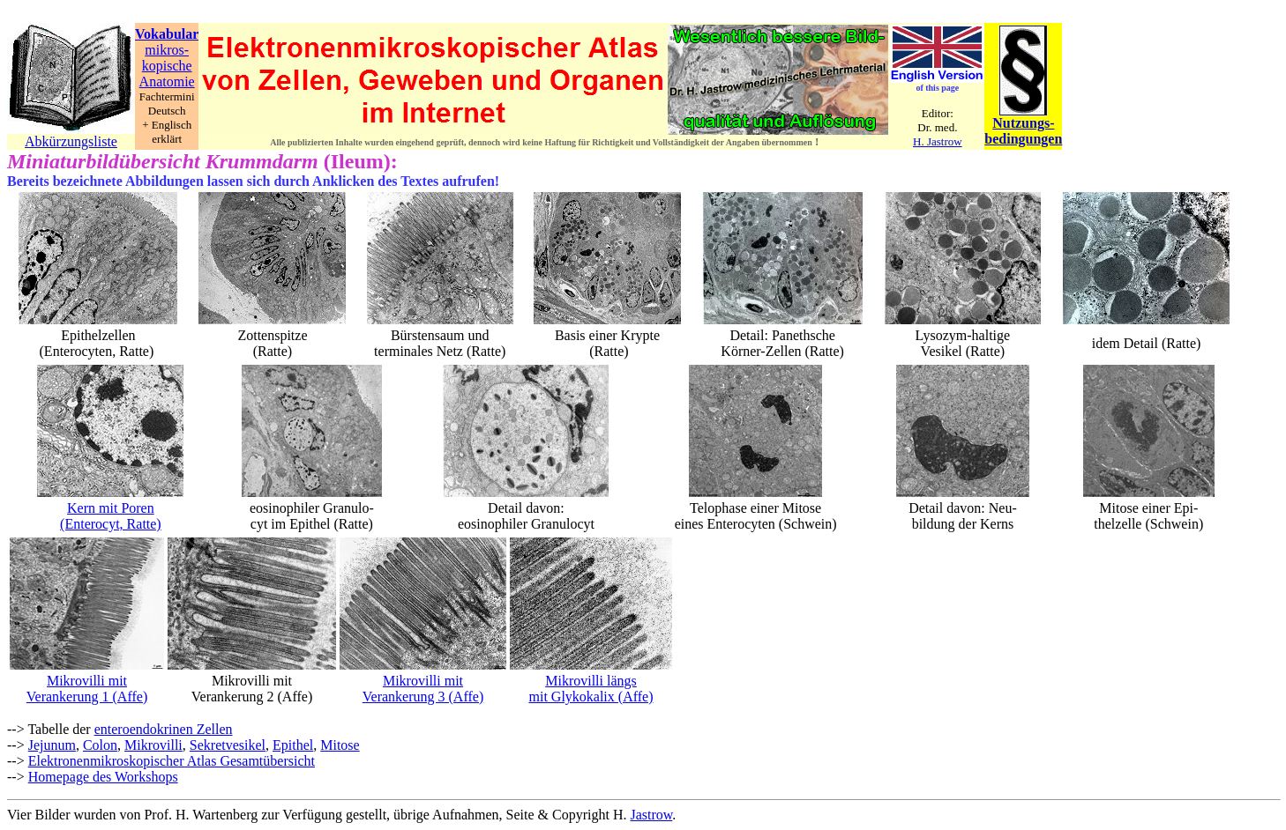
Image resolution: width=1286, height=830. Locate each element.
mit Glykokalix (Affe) (590, 696)
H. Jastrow (937, 141)
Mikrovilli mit (87, 680)
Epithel (293, 744)
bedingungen (1023, 138)
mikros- (167, 49)
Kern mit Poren (110, 507)
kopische (167, 65)
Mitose (339, 744)
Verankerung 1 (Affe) (86, 696)
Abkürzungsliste (71, 141)
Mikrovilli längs (591, 680)
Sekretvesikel (227, 744)
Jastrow (652, 814)
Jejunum (52, 744)
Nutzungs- (1023, 122)
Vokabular (166, 33)
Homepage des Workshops (103, 776)
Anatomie (167, 81)
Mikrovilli (153, 744)
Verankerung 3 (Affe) (423, 696)
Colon (100, 744)
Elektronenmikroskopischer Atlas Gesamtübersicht (171, 760)
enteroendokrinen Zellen (163, 729)
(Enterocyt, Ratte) (110, 523)
